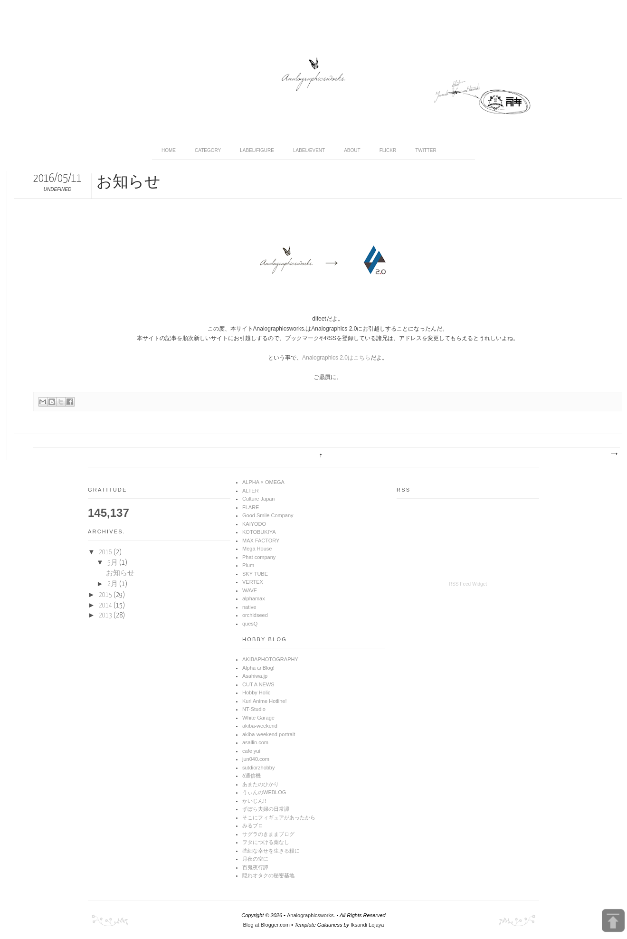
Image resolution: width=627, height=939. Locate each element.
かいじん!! (254, 801)
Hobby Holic (256, 692)
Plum (248, 565)
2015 (106, 595)
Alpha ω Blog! (258, 668)
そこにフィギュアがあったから (278, 817)
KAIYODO (254, 524)
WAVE (249, 590)
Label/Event (309, 150)
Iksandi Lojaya (367, 925)
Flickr (388, 150)
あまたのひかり (260, 784)
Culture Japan (258, 499)
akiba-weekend (259, 726)
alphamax (253, 598)
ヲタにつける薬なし (265, 842)
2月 (113, 584)
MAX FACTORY (260, 540)
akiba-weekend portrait (268, 734)
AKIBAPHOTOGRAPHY (270, 659)
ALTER (250, 490)
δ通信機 (251, 775)
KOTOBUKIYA (259, 532)
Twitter (425, 150)
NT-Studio (254, 709)
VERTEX (252, 582)
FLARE (250, 507)
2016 (106, 552)
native (249, 607)
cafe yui (251, 751)
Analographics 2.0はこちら (336, 357)
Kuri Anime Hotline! (264, 701)
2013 (106, 615)
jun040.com (255, 759)
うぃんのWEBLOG (264, 792)
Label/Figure (257, 150)
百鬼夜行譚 (255, 867)
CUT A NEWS (258, 684)
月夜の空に (255, 859)
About (352, 150)
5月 (113, 563)
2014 (106, 605)
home (169, 150)
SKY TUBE (255, 574)
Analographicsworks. (311, 915)
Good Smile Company (268, 515)
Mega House (257, 548)
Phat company (259, 557)
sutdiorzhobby (258, 767)
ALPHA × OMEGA (263, 482)
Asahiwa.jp (254, 676)
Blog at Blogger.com (266, 925)
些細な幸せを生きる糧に (271, 851)
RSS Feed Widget (468, 584)
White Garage (258, 718)
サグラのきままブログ (268, 834)
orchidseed (255, 615)
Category (208, 150)
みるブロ (252, 825)
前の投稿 (614, 454)
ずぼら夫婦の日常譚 (265, 809)
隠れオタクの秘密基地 (268, 875)
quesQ (249, 623)
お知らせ (120, 573)
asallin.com (255, 742)
